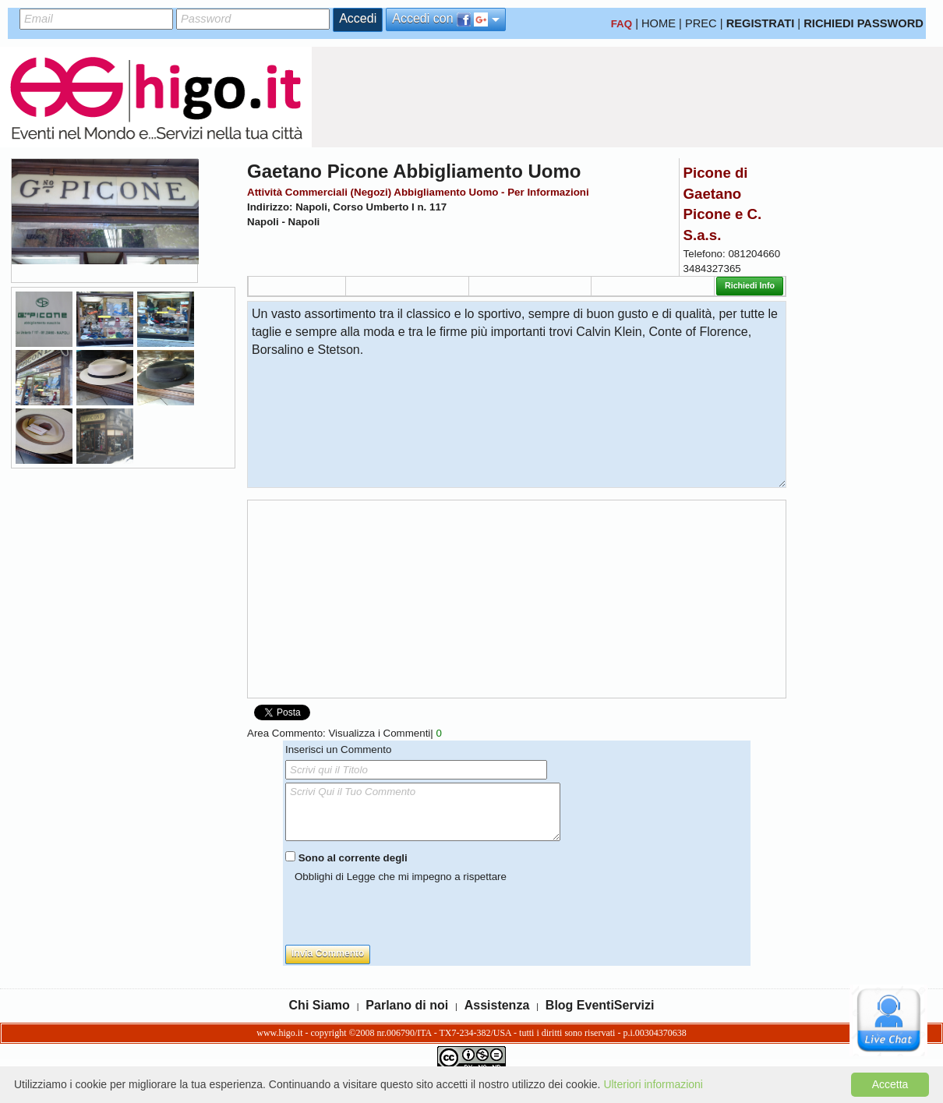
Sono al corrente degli (353, 858)
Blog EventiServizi (600, 1005)
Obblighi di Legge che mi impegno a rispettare (401, 876)
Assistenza (497, 1005)
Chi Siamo (319, 1005)
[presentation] (403, 914)
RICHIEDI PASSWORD (863, 23)
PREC (701, 23)
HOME (658, 23)
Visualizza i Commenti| (384, 733)
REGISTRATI (760, 23)
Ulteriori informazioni (653, 1084)
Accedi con (446, 19)
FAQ (621, 24)
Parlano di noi (407, 1005)
